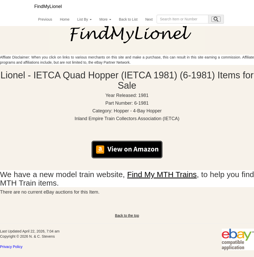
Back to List (128, 19)
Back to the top (127, 215)
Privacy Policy (11, 247)
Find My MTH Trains (162, 174)
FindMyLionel (48, 6)
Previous (45, 19)
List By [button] (84, 19)
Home (64, 19)
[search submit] (216, 19)
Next (149, 19)
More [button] (105, 19)
